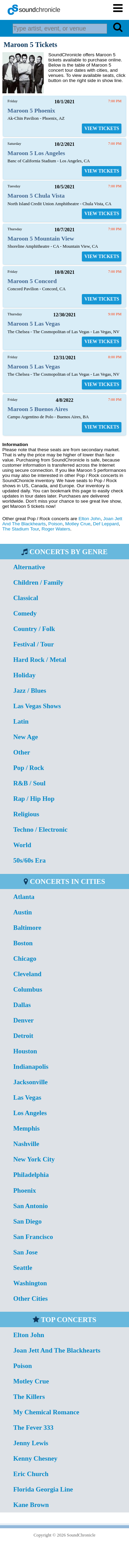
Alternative (29, 567)
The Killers (29, 1396)
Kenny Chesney (35, 1458)
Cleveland (27, 974)
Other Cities (30, 1298)
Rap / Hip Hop (33, 798)
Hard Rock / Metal (39, 659)
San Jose (25, 1252)
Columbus (27, 989)
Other (21, 752)
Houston (25, 1051)
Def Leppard (106, 523)
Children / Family (38, 582)
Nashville (26, 1143)
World (22, 845)
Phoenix (24, 1190)
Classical (25, 597)
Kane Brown (31, 1504)
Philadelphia (31, 1174)
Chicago (24, 958)
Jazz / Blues (29, 690)
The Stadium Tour (20, 528)
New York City (34, 1159)
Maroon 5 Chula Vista (36, 195)
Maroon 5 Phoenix (31, 110)
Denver (23, 1020)
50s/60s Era (29, 860)
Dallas (22, 1004)
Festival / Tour (33, 644)
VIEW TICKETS (101, 128)
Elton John (89, 518)
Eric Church (31, 1473)
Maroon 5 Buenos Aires (38, 409)
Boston (23, 943)
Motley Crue (77, 523)
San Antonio (30, 1205)
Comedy (24, 613)
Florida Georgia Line (43, 1489)
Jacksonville (30, 1082)
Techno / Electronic (40, 829)
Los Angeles (30, 1113)
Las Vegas (27, 1097)
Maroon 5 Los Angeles (36, 153)
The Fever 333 (33, 1427)
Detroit (23, 1035)
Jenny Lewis (30, 1443)
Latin (21, 721)
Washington (30, 1283)
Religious (26, 814)
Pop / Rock (28, 767)
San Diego (27, 1221)
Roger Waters (56, 528)
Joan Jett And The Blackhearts (56, 1350)
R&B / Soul (29, 783)
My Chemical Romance (46, 1412)
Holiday (24, 675)
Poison (55, 523)
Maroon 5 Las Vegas (34, 323)
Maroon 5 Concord (32, 281)
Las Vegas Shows (37, 706)
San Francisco (33, 1236)
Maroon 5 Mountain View (41, 238)
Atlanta (23, 896)
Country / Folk (34, 628)
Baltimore (27, 927)
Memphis (26, 1128)
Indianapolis (30, 1066)
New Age (25, 736)
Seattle (22, 1267)
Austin (22, 912)
